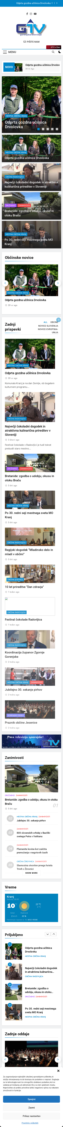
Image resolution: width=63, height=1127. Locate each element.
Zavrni (31, 1107)
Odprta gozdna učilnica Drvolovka (33, 3)
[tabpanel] (31, 104)
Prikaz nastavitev (31, 1116)
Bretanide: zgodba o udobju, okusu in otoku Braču (38, 992)
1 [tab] (38, 129)
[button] (58, 1070)
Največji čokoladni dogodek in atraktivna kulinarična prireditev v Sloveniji (28, 443)
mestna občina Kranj (16, 116)
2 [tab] (43, 129)
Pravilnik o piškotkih (30, 1123)
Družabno (11, 218)
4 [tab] (52, 129)
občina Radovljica (15, 189)
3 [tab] (48, 129)
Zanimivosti (24, 218)
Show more (31, 873)
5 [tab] (57, 129)
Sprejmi (31, 1099)
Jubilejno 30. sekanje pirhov (31, 834)
